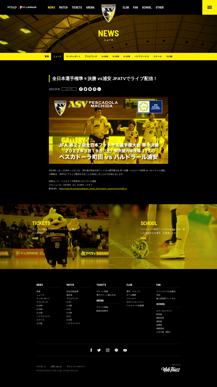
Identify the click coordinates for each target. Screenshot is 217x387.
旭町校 (159, 321)
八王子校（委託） (164, 332)
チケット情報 (102, 291)
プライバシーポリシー (76, 366)
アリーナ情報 (102, 307)
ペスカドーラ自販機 (135, 305)
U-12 (69, 316)
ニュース (57, 56)
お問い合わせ (56, 366)
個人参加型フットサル (165, 298)
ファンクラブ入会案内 (165, 291)
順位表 (69, 295)
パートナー (131, 298)
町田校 (159, 314)
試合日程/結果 (73, 291)
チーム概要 (131, 295)
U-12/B (127, 56)
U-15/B (116, 56)
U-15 (69, 309)
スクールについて (164, 311)
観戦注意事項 (102, 311)
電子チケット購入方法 (106, 295)
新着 (47, 56)
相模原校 (160, 328)
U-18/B (105, 56)
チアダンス (41, 366)
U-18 (69, 302)
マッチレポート (73, 56)
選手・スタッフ (133, 291)
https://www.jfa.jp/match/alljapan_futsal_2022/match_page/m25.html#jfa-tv (93, 188)
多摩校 (159, 325)
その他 (169, 56)
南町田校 (160, 318)
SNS (158, 295)
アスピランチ (91, 56)
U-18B (69, 305)
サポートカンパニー (135, 302)
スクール (157, 56)
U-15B (69, 313)
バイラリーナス (142, 56)
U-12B (69, 320)
